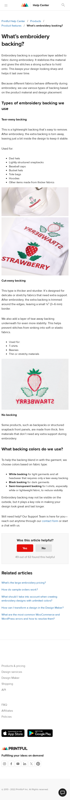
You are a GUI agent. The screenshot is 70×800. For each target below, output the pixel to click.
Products (35, 21)
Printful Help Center (13, 21)
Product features (11, 25)
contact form (50, 521)
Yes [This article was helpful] (25, 548)
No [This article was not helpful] (44, 548)
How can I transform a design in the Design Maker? (32, 608)
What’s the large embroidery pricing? (23, 583)
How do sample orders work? (19, 589)
